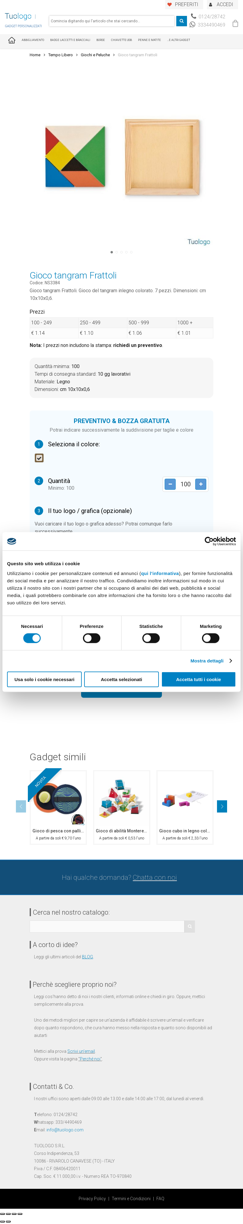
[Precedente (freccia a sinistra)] (2, 1221)
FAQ (160, 1198)
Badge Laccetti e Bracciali (70, 40)
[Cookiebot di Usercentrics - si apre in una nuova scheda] (209, 541)
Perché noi (90, 1058)
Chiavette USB (121, 40)
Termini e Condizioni (131, 1198)
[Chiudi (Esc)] (2, 1214)
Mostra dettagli (206, 660)
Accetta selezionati (121, 679)
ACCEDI (225, 4)
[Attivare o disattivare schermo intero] (14, 1214)
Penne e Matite (149, 40)
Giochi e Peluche (95, 55)
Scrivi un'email (81, 1051)
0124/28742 (208, 17)
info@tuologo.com (65, 1129)
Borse (100, 40)
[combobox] (111, 21)
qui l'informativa (160, 573)
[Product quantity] (185, 484)
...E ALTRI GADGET (178, 40)
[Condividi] (8, 1214)
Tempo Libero (60, 55)
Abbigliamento (33, 40)
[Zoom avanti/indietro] (19, 1214)
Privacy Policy (92, 1198)
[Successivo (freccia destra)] (8, 1221)
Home (35, 55)
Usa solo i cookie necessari (44, 679)
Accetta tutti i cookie (198, 679)
